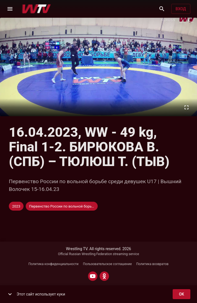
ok (181, 294)
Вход (181, 9)
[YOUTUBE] (92, 276)
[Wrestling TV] (36, 9)
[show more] (10, 294)
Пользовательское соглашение (107, 264)
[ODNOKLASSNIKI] (104, 276)
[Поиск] (162, 8)
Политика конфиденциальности (53, 264)
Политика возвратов (152, 264)
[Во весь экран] (186, 107)
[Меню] (10, 8)
